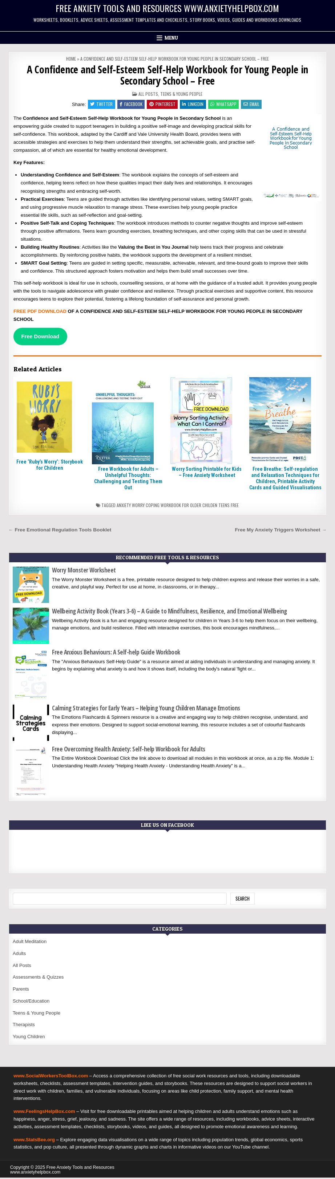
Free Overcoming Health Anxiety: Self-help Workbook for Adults (128, 750)
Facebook (129, 105)
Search (242, 899)
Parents (21, 990)
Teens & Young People (181, 94)
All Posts (148, 94)
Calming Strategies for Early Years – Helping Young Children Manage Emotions (146, 709)
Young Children (29, 1038)
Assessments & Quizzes (38, 978)
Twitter (98, 105)
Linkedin (193, 105)
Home (71, 59)
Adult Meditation (30, 943)
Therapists (24, 1026)
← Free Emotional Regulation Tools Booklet (59, 531)
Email (254, 105)
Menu (171, 38)
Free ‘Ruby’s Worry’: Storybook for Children (49, 466)
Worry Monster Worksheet (84, 571)
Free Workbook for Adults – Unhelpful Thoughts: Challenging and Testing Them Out (128, 479)
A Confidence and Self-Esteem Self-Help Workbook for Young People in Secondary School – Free (167, 74)
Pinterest (162, 105)
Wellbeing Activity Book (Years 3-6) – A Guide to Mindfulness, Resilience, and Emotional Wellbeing (169, 612)
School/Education (31, 1002)
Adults (19, 955)
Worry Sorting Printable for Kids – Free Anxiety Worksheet (207, 474)
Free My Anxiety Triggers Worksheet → (281, 531)
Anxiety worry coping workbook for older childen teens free (178, 507)
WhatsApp (225, 105)
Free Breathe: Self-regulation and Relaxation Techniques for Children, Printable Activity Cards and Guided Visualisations (285, 479)
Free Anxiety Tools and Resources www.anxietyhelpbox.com (167, 8)
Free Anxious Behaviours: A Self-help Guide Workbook (116, 653)
